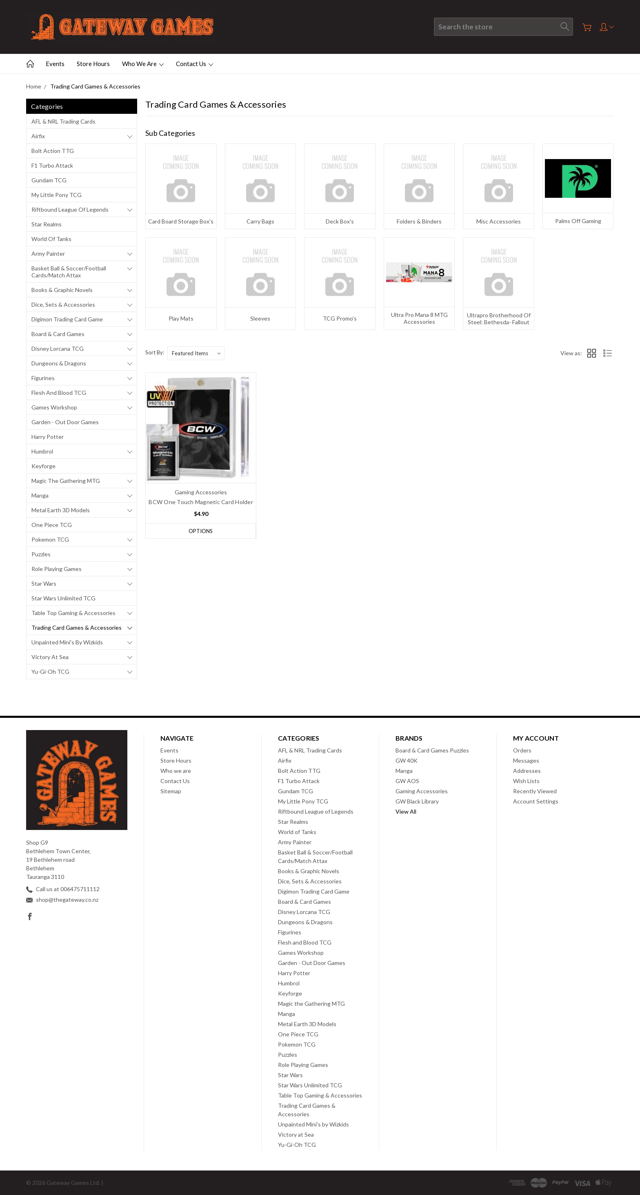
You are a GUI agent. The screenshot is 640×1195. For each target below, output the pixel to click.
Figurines (43, 377)
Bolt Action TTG (52, 150)
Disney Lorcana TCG (57, 348)
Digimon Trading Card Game (67, 319)
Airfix (38, 136)
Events (55, 63)
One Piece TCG (51, 524)
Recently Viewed (535, 791)
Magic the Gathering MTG (65, 480)
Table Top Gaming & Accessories (73, 612)
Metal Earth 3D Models (60, 510)
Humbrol (42, 451)
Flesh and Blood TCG (58, 392)
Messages (526, 760)
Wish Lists (526, 780)
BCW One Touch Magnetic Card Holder (201, 501)
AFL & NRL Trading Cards (63, 121)
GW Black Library (417, 801)
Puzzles (41, 554)
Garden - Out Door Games (65, 421)
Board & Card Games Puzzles (432, 750)
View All (406, 811)
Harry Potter (47, 436)
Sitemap (170, 791)
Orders (522, 750)
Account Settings (535, 801)
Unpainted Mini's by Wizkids (67, 642)
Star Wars (43, 583)
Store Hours (93, 63)
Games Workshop (54, 407)
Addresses (527, 770)
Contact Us (194, 63)
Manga (40, 495)
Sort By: (154, 352)
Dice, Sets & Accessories (63, 304)
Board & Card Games (57, 333)
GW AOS (407, 780)
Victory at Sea (50, 656)
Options (201, 531)
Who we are (143, 63)
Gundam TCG (49, 180)
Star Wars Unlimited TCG (63, 598)
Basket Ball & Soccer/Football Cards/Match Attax (68, 272)
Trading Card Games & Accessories (76, 627)
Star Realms (46, 224)
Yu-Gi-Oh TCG (50, 671)
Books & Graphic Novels (62, 289)
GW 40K (407, 760)
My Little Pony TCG (56, 194)
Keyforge (43, 466)
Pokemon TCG (50, 539)
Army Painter (48, 253)
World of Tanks (51, 238)
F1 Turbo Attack (52, 165)
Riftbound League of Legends (70, 209)
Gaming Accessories (422, 791)
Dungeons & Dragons (58, 363)
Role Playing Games (56, 568)
